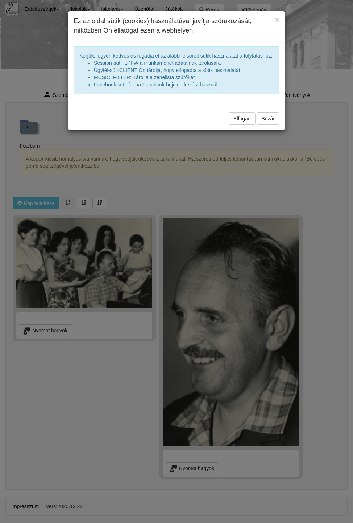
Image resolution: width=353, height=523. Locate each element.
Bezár (268, 119)
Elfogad (241, 119)
